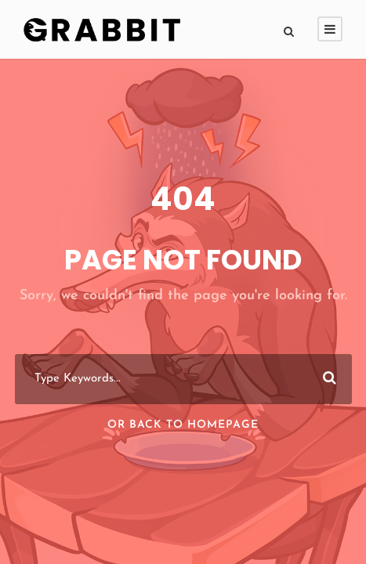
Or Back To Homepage (183, 425)
